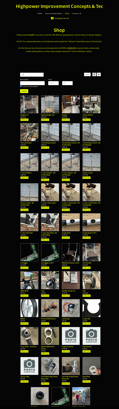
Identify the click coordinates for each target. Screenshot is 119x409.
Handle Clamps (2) (68, 291)
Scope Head (66, 233)
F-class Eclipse (25, 173)
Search (24, 91)
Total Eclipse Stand (48, 143)
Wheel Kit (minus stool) (70, 263)
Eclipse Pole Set (67, 346)
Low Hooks (66, 319)
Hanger (64, 115)
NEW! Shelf (24, 291)
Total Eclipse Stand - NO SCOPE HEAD (71, 144)
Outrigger (24, 263)
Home (40, 13)
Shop (67, 13)
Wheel (22, 319)
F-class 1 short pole (48, 203)
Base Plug (86, 376)
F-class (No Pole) (26, 233)
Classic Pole (24, 376)
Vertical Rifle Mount (48, 319)
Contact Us (77, 13)
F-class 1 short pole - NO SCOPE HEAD (71, 204)
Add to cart (24, 120)
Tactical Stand (25, 143)
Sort (87, 74)
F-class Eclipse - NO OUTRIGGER (69, 174)
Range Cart (24, 115)
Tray (42, 291)
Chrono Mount (88, 115)
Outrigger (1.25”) (47, 263)
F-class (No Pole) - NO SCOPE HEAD (49, 234)
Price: (50, 79)
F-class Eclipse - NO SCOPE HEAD (48, 174)
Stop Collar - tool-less (28, 346)
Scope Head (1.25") (89, 233)
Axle (84, 291)
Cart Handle (87, 263)
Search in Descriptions (29, 86)
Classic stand (88, 173)
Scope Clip (86, 319)
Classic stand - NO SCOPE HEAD (27, 204)
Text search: (24, 79)
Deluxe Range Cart (48, 115)
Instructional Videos (53, 13)
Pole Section (87, 346)
